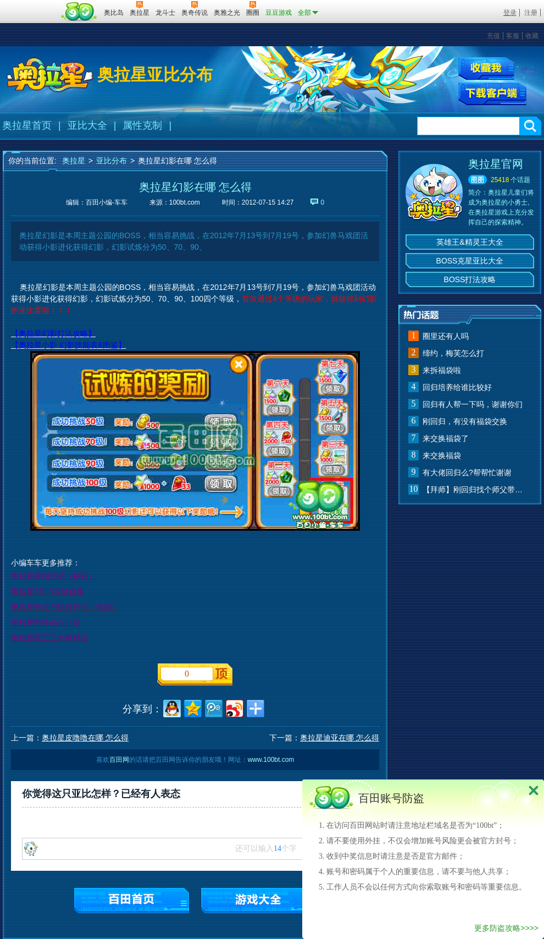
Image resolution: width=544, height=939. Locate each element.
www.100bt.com (271, 760)
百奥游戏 (30, 5)
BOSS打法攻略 (470, 279)
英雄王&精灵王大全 (469, 242)
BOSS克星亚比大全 (470, 260)
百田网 (79, 11)
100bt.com (184, 202)
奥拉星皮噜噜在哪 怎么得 (85, 737)
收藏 (532, 36)
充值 (493, 36)
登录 (510, 13)
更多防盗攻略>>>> (506, 928)
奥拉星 (73, 160)
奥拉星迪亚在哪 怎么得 (339, 737)
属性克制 (142, 125)
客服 (512, 36)
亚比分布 (111, 160)
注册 (530, 13)
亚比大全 (87, 125)
